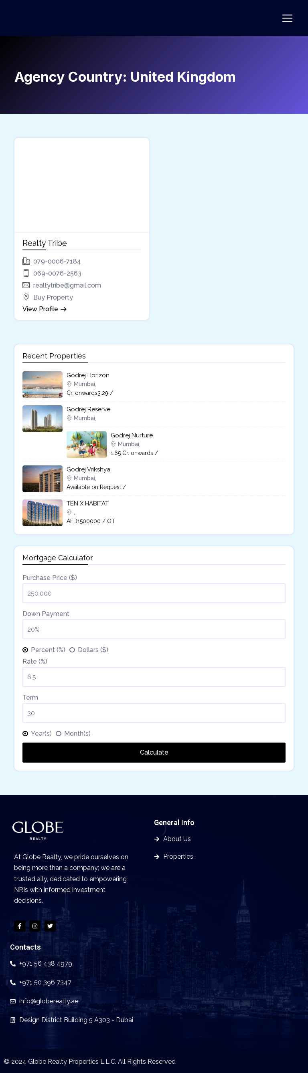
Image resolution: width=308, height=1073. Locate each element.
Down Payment (45, 614)
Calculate (154, 752)
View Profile (40, 309)
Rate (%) (34, 661)
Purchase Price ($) (49, 578)
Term (30, 697)
